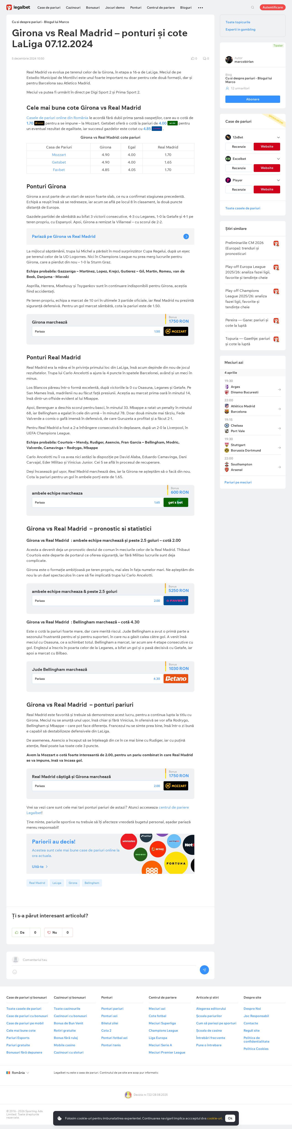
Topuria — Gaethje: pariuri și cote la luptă (247, 341)
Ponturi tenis (111, 1049)
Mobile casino (64, 1049)
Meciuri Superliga (162, 1027)
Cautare (252, 7)
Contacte (251, 1027)
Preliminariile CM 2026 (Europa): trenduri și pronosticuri (244, 248)
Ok (230, 1118)
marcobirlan (244, 62)
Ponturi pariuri (112, 1013)
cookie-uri (214, 1118)
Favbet (59, 169)
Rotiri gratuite (65, 1035)
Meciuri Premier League (167, 1057)
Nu (62, 936)
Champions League (163, 1035)
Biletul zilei (109, 1027)
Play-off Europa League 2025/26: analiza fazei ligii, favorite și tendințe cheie (247, 272)
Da (30, 936)
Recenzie (239, 147)
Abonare (252, 99)
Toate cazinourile (67, 1013)
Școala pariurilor (209, 1020)
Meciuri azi (233, 362)
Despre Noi (252, 1013)
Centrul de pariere (161, 7)
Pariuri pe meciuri (238, 482)
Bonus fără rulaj (66, 1042)
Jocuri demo (115, 7)
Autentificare (273, 7)
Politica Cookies (256, 1053)
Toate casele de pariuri (242, 208)
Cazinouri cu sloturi (68, 1057)
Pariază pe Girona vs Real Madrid (64, 236)
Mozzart (59, 154)
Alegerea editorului (211, 1013)
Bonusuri (93, 7)
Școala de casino (209, 1035)
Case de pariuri (48, 7)
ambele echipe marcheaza (57, 494)
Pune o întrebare (209, 1049)
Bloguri (186, 7)
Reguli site (252, 1035)
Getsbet (59, 162)
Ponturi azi (109, 1020)
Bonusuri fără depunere (24, 1057)
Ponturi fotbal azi (114, 1042)
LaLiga (56, 887)
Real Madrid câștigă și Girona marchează (71, 780)
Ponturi (135, 7)
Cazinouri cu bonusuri (70, 1020)
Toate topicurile (238, 22)
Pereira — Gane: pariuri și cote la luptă (246, 323)
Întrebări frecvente (210, 1042)
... (200, 6)
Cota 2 (106, 1035)
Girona (73, 887)
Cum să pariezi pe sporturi (216, 1027)
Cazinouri (73, 7)
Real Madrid (37, 887)
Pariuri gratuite (18, 1049)
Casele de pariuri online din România (57, 117)
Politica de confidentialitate (256, 1044)
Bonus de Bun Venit (68, 1027)
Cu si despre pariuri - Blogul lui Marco (248, 80)
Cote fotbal (157, 1020)
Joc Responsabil (256, 1020)
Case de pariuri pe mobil (25, 1027)
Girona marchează (49, 322)
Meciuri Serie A (160, 1049)
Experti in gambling (241, 29)
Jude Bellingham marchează (59, 672)
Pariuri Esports (17, 1042)
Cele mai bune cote (21, 1035)
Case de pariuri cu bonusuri (27, 1020)
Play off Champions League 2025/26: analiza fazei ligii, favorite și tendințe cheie (246, 298)
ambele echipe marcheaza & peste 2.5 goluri (74, 593)
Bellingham (92, 887)
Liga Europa (158, 1042)
